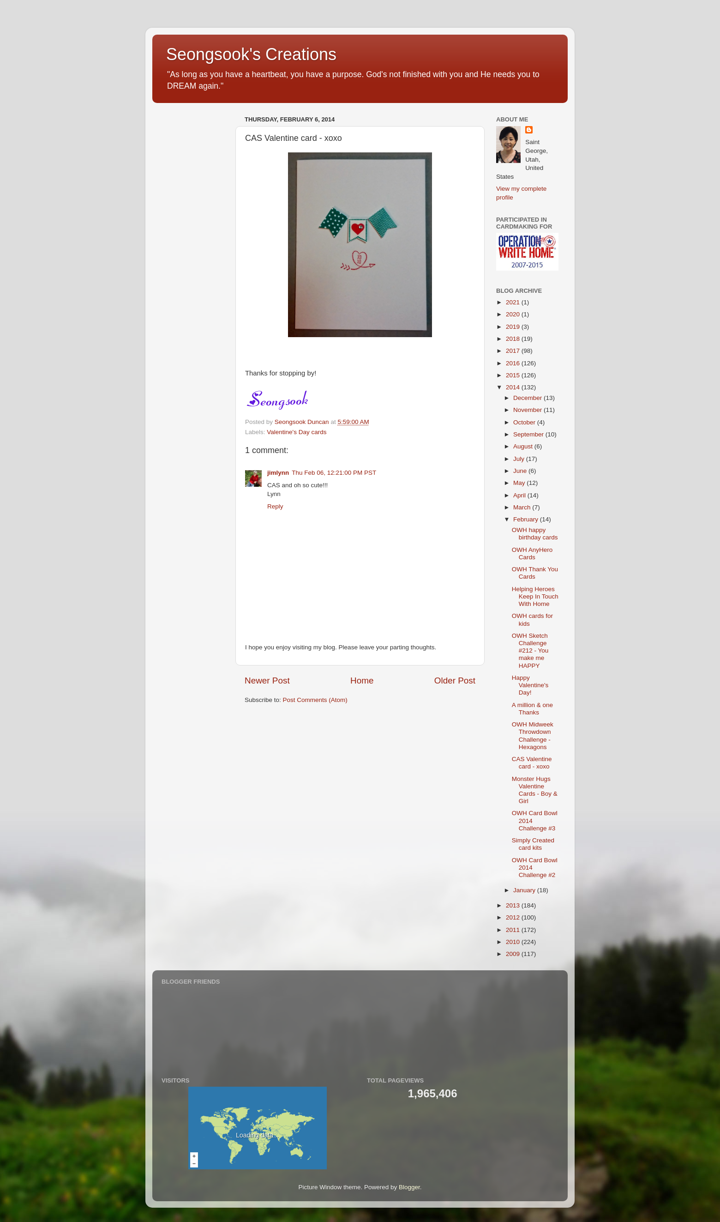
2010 (514, 941)
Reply (275, 506)
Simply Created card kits (533, 844)
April (520, 495)
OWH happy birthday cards (535, 533)
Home (361, 680)
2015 (514, 375)
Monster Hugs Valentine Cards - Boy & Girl (535, 790)
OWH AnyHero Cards (532, 553)
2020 (514, 314)
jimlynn (278, 472)
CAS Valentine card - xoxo (532, 763)
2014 (514, 387)
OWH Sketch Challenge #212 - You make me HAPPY (530, 650)
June (520, 470)
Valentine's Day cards (296, 432)
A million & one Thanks (532, 709)
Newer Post (267, 680)
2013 (514, 905)
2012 (514, 917)
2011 (514, 929)
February (526, 519)
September (529, 434)
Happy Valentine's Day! (530, 685)
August (523, 446)
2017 (514, 350)
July (519, 458)
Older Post (454, 680)
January (525, 890)
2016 (514, 363)
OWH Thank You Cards (535, 573)
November (528, 409)
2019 (514, 326)
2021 (514, 302)
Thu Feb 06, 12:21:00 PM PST (334, 472)
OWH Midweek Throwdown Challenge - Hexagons (532, 735)
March (522, 507)
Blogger (409, 1187)
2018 (514, 338)
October (525, 422)
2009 (514, 953)
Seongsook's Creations (251, 54)
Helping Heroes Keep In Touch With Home (535, 596)
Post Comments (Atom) (315, 699)
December (528, 397)
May (520, 482)
